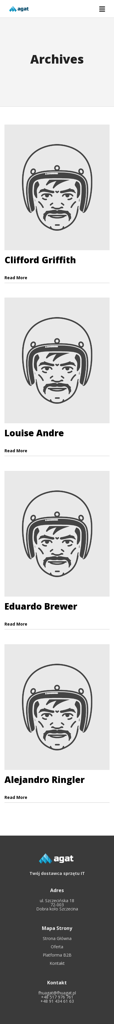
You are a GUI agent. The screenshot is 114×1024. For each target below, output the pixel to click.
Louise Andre (34, 433)
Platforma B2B (57, 955)
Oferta (57, 946)
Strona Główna (57, 938)
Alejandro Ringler (44, 779)
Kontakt (57, 963)
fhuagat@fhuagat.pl (57, 993)
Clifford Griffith (40, 260)
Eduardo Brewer (40, 606)
